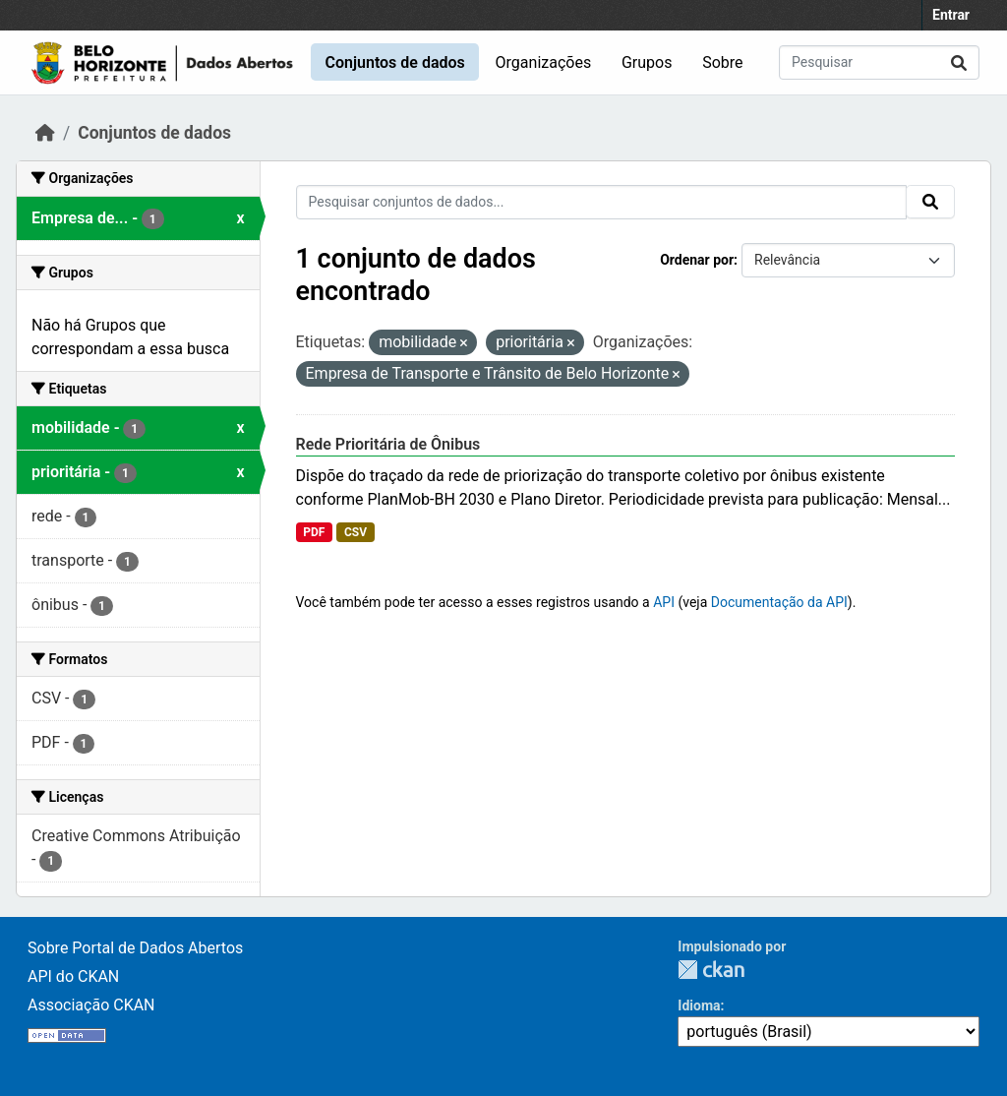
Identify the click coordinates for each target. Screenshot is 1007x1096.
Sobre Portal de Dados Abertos (135, 948)
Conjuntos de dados (394, 62)
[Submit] (958, 62)
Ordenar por (697, 260)
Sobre (722, 62)
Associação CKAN (91, 1005)
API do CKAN (73, 976)
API (664, 602)
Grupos (647, 62)
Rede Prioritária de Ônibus (388, 444)
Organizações (544, 62)
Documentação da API (779, 602)
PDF (314, 532)
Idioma (699, 1005)
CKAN (711, 969)
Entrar (951, 15)
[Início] (45, 133)
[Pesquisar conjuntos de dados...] (879, 62)
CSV (355, 532)
